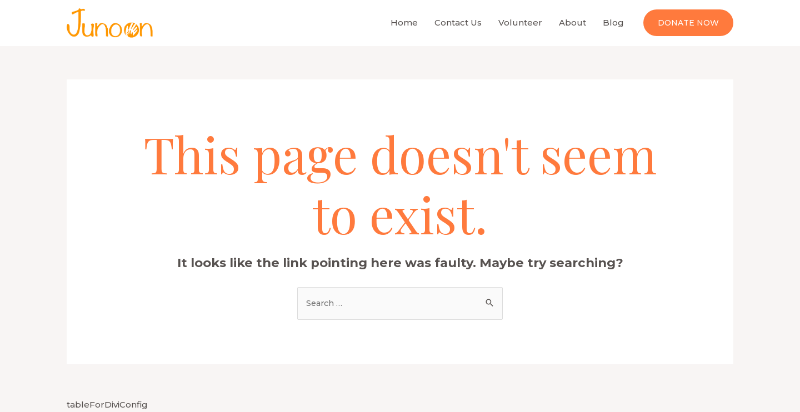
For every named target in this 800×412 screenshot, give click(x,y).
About (572, 22)
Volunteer (520, 22)
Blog (613, 22)
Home (404, 22)
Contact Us (458, 22)
